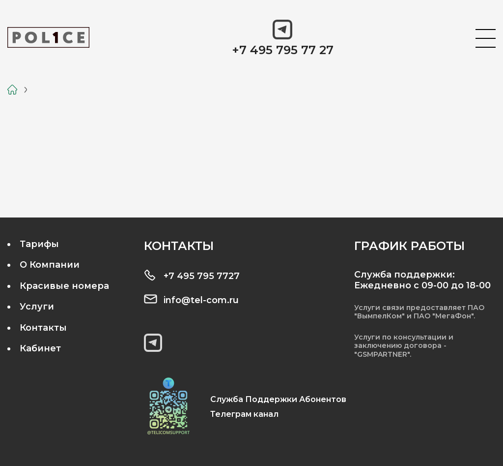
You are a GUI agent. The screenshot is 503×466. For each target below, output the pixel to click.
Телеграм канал (244, 414)
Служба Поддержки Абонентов (278, 399)
